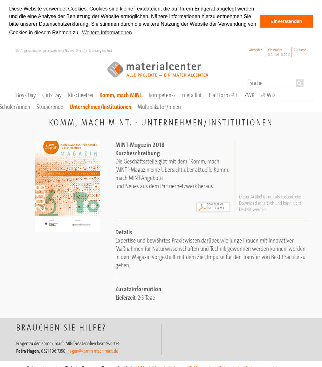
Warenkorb (279, 52)
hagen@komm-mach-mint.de (92, 350)
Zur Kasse (300, 49)
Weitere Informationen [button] (107, 32)
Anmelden (255, 49)
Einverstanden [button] (286, 21)
